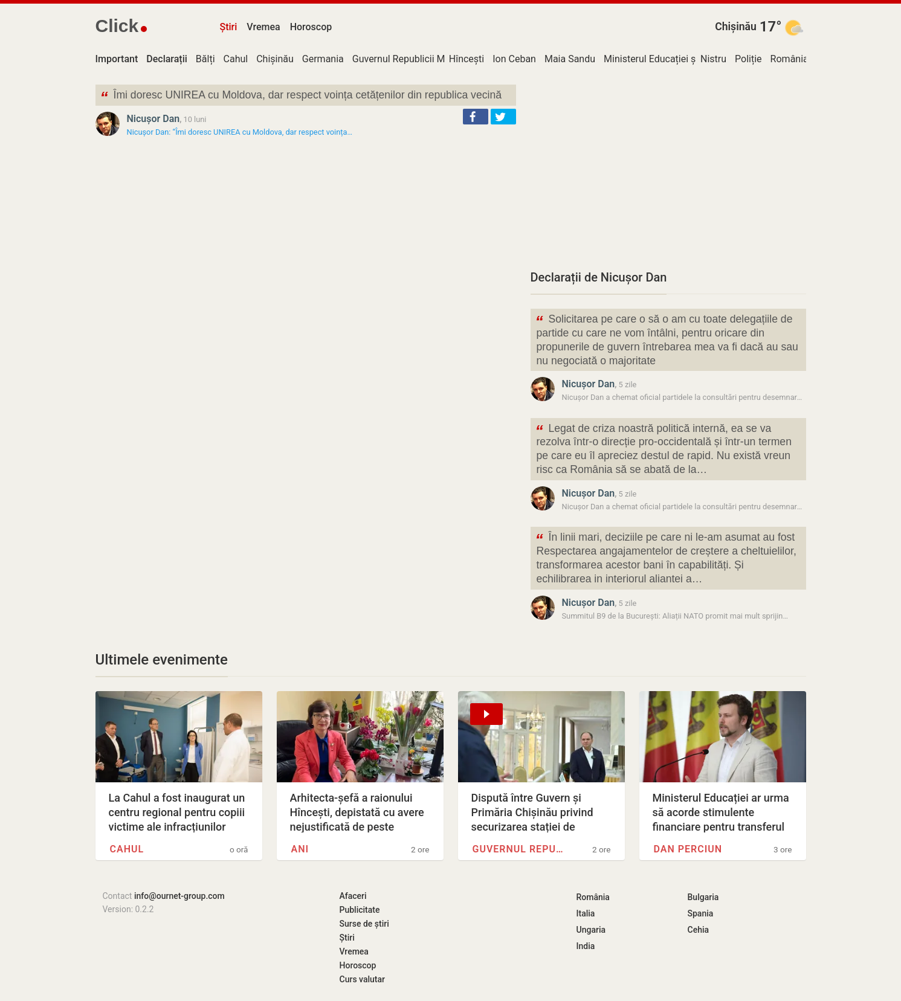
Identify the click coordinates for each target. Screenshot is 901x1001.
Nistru (713, 59)
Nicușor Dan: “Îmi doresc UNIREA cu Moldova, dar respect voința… (240, 132)
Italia (585, 913)
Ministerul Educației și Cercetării (672, 59)
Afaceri (353, 896)
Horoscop (311, 27)
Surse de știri (364, 924)
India (585, 946)
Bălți (205, 59)
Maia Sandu (569, 59)
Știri (228, 27)
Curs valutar (362, 979)
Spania (701, 913)
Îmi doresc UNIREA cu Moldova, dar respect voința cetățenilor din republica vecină (301, 96)
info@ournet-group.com (179, 896)
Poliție (748, 59)
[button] (475, 116)
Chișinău (736, 27)
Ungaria (591, 930)
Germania (323, 59)
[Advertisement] (668, 169)
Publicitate (360, 910)
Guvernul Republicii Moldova (413, 59)
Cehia (698, 930)
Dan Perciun (688, 849)
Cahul (236, 59)
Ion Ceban (514, 59)
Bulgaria (703, 897)
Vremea (263, 27)
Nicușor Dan (153, 118)
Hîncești (466, 59)
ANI (300, 849)
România (789, 59)
